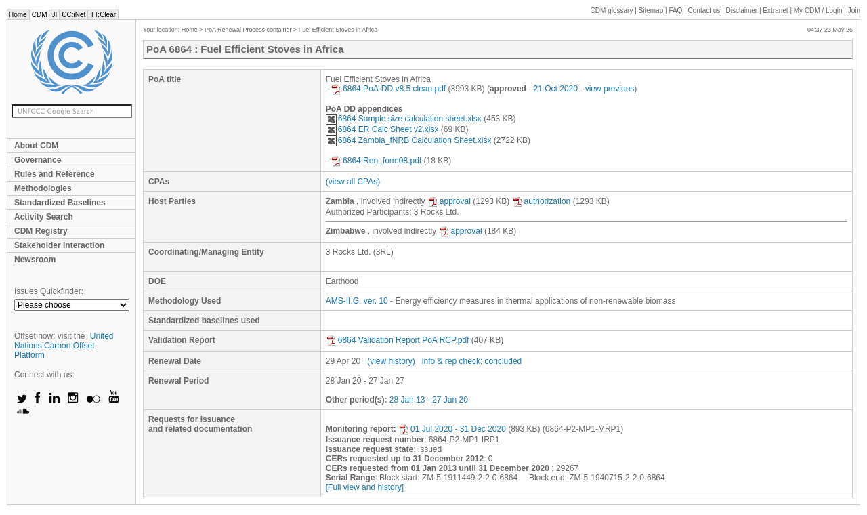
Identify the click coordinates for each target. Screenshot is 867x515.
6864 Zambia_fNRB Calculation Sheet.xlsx (409, 140)
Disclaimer (742, 10)
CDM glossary (612, 10)
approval (449, 201)
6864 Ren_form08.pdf (376, 160)
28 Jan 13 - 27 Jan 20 (428, 400)
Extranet (775, 10)
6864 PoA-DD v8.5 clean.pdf (388, 89)
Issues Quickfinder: (48, 291)
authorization (541, 201)
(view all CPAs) (353, 181)
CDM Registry (41, 231)
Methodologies (43, 188)
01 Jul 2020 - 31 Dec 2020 (452, 429)
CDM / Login (819, 10)
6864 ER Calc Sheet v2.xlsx (382, 129)
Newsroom (35, 259)
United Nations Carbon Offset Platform (64, 345)
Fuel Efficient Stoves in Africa (338, 29)
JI (54, 14)
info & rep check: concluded (472, 361)
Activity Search (43, 217)
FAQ (675, 10)
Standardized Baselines (60, 202)
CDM (39, 14)
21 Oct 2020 (556, 89)
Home (18, 14)
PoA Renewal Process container (248, 29)
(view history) (391, 361)
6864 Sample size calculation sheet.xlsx (404, 118)
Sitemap (651, 10)
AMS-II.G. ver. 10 (357, 301)
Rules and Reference (54, 174)
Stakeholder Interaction (59, 245)
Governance (37, 160)
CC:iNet (73, 14)
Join (854, 10)
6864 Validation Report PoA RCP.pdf (397, 340)
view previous (610, 89)
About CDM (36, 145)
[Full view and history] (365, 487)
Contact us (704, 10)
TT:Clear (103, 14)
